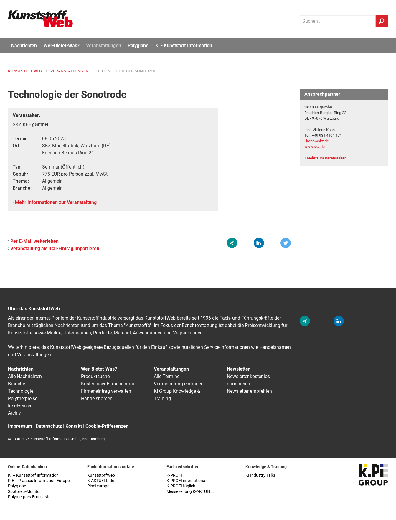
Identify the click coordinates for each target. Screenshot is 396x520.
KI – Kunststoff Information (33, 475)
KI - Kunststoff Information (183, 45)
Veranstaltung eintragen (179, 384)
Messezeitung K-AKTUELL (190, 491)
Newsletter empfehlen (249, 391)
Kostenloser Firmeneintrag (108, 384)
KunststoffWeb (101, 475)
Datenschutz (49, 426)
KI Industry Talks (260, 475)
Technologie (20, 391)
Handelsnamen (97, 398)
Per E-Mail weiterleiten (34, 241)
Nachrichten (24, 45)
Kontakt (73, 426)
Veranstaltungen (103, 45)
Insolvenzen (20, 405)
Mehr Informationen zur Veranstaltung (56, 202)
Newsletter (238, 369)
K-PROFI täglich (180, 485)
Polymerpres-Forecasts (29, 496)
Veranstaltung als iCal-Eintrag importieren (54, 248)
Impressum (20, 426)
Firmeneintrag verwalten (106, 391)
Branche (16, 384)
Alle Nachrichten (25, 376)
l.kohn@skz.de (316, 141)
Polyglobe (138, 45)
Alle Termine (166, 376)
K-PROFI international (186, 480)
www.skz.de (314, 146)
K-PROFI (174, 475)
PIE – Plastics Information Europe (39, 480)
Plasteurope (98, 485)
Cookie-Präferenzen (106, 426)
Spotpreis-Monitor (24, 491)
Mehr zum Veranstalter (326, 158)
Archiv (14, 413)
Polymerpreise (22, 398)
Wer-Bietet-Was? (62, 45)
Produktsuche (95, 376)
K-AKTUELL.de (100, 480)
